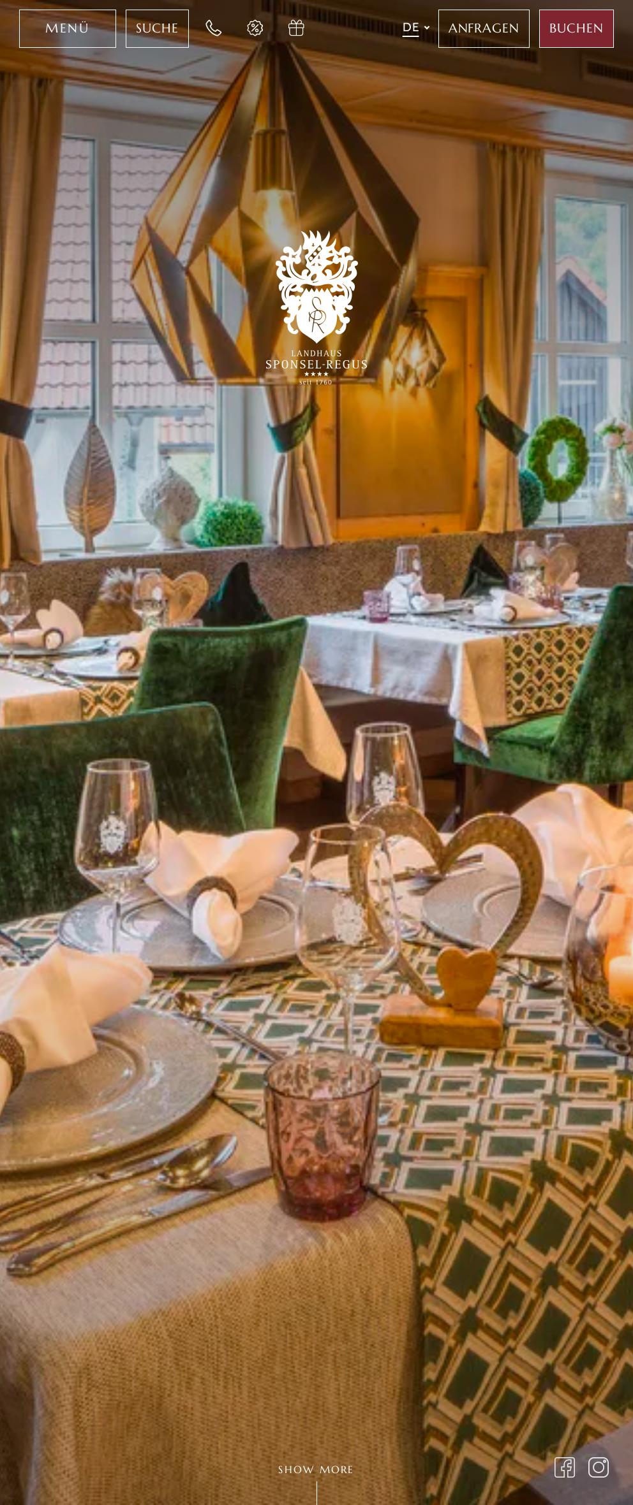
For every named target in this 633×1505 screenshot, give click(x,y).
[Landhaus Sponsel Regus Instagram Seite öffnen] (599, 1469)
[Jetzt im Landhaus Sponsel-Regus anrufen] (214, 29)
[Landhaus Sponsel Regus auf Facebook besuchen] (565, 1469)
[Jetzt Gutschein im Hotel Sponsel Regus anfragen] (297, 29)
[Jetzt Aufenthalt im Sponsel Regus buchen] (576, 29)
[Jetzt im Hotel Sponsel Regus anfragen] (484, 29)
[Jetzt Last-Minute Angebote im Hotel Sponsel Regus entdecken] (256, 29)
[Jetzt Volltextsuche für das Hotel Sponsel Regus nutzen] (157, 29)
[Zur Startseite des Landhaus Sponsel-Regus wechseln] (316, 305)
